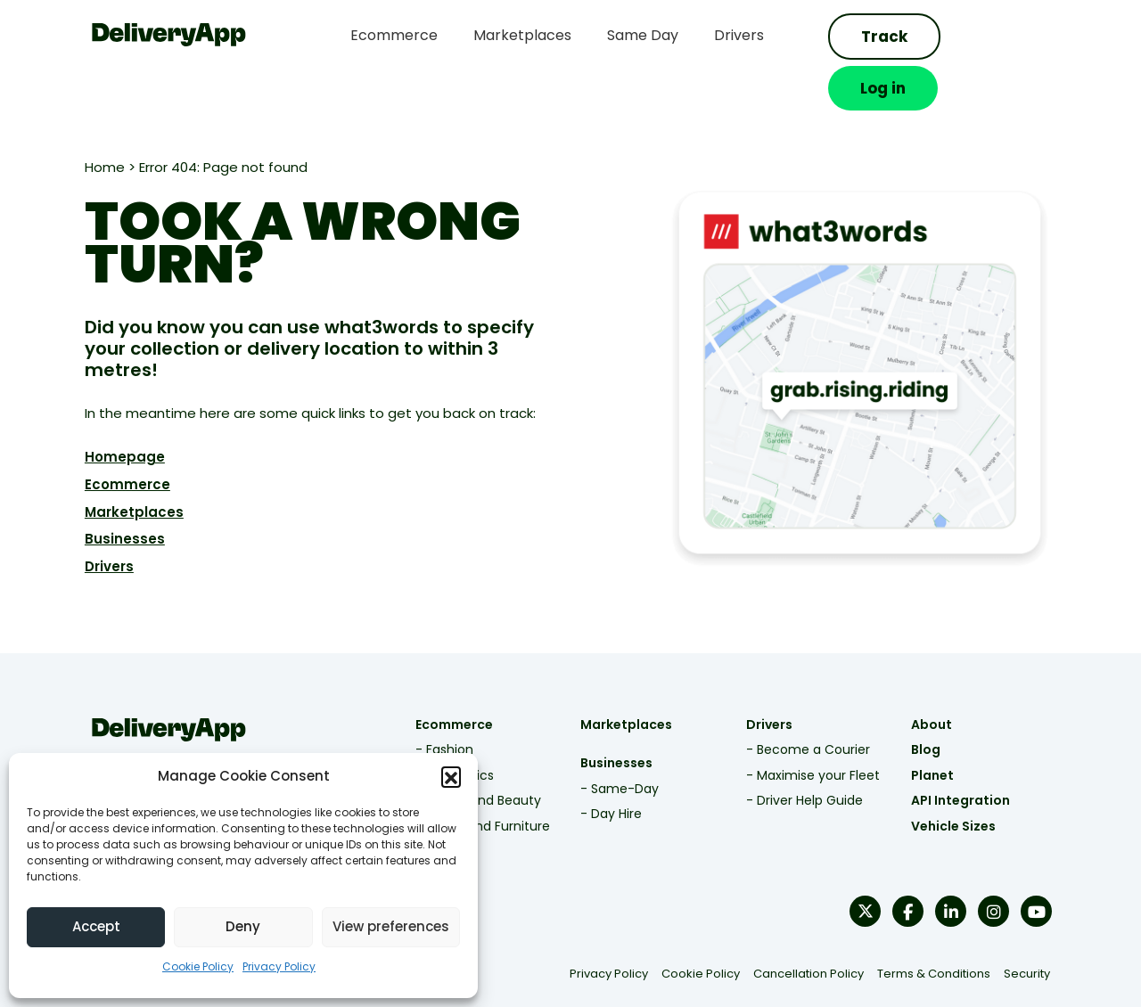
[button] (451, 776)
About (939, 680)
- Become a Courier (812, 706)
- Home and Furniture (478, 781)
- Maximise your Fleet (816, 731)
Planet (940, 731)
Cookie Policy (198, 966)
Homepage (112, 412)
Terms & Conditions (945, 929)
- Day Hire (611, 770)
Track (890, 36)
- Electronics (450, 731)
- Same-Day (619, 744)
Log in (1012, 36)
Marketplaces (121, 467)
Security (1038, 929)
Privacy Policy (279, 966)
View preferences (390, 926)
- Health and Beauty (474, 756)
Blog (933, 706)
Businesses (112, 495)
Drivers (96, 522)
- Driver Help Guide (808, 756)
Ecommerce (115, 439)
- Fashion (440, 706)
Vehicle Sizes (961, 781)
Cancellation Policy (820, 929)
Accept (96, 926)
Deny (243, 926)
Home (92, 123)
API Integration (968, 756)
